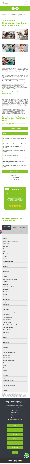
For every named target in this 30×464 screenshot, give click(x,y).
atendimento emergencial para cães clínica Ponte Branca (15, 138)
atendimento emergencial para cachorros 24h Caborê (14, 143)
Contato (15, 443)
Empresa (15, 430)
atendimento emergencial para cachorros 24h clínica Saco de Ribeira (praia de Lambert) (14, 155)
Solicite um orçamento (15, 128)
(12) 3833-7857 (10, 123)
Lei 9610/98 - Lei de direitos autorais (19, 396)
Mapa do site (15, 447)
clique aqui (17, 123)
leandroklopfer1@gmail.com (15, 419)
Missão (15, 434)
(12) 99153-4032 (15, 179)
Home (15, 425)
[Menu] (26, 3)
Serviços (15, 438)
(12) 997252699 (15, 177)
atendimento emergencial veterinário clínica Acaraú (14, 141)
